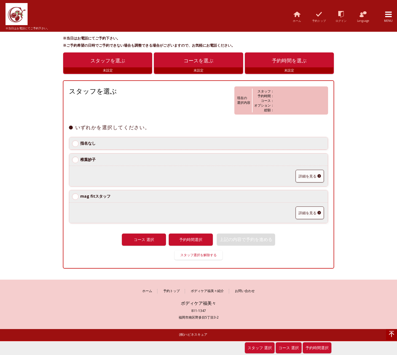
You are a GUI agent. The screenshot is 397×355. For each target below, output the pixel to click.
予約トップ (171, 292)
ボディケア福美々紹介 (207, 292)
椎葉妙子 (88, 160)
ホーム (147, 292)
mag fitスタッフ (95, 197)
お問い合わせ (245, 292)
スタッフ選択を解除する (198, 255)
